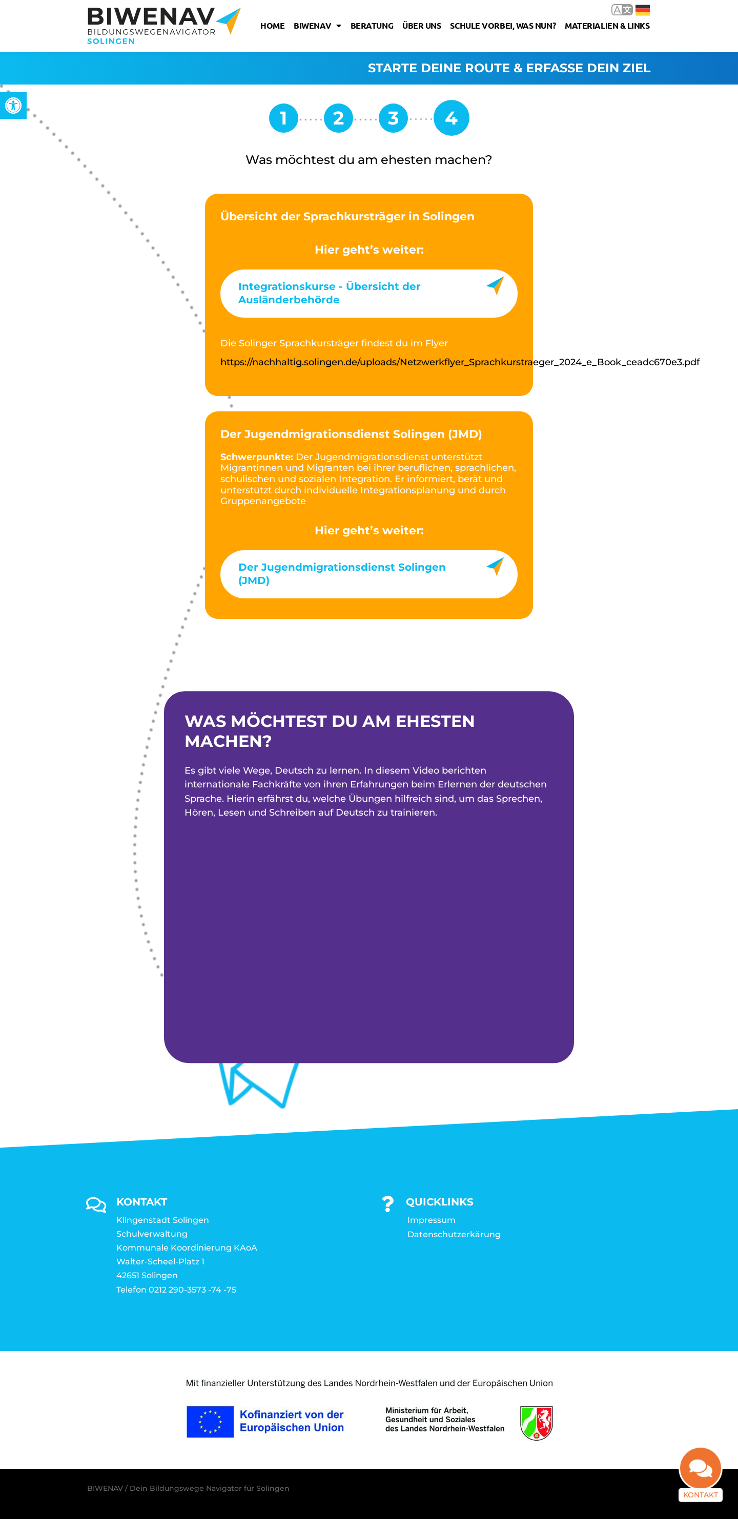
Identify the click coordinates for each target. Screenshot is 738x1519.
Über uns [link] (421, 25)
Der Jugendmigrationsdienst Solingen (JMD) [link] (342, 574)
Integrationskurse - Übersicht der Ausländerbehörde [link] (329, 293)
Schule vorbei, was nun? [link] (503, 25)
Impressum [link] (431, 1220)
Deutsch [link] (643, 10)
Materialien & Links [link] (607, 25)
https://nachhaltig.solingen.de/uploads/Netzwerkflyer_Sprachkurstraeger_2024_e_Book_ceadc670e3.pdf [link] (460, 362)
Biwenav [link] (317, 25)
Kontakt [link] (700, 1499)
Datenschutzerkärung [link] (454, 1234)
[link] (13, 105)
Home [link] (272, 25)
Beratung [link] (372, 25)
